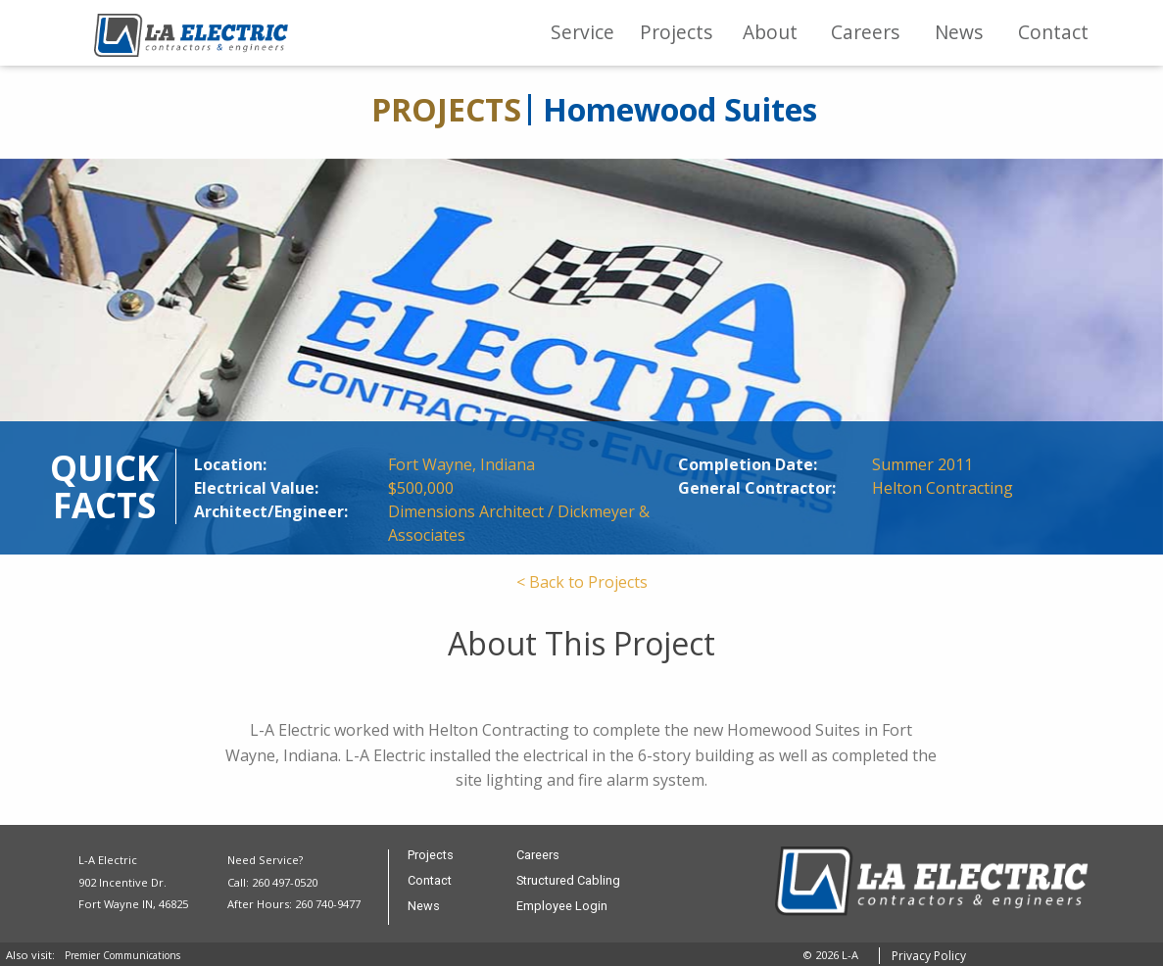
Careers (865, 32)
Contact (1053, 32)
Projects (676, 32)
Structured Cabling (568, 881)
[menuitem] (582, 33)
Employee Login (561, 906)
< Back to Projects (582, 582)
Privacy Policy (929, 955)
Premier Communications (122, 955)
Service (582, 32)
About (770, 32)
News (959, 32)
